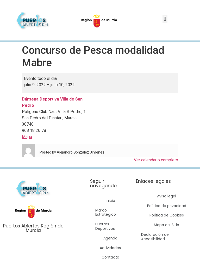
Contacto (110, 257)
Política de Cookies (166, 215)
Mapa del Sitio (166, 224)
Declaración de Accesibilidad (155, 237)
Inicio (110, 200)
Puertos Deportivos (105, 226)
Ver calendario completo (156, 159)
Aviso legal (166, 196)
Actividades (110, 247)
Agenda (110, 238)
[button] (164, 19)
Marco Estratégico (105, 212)
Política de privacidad (166, 205)
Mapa (27, 136)
